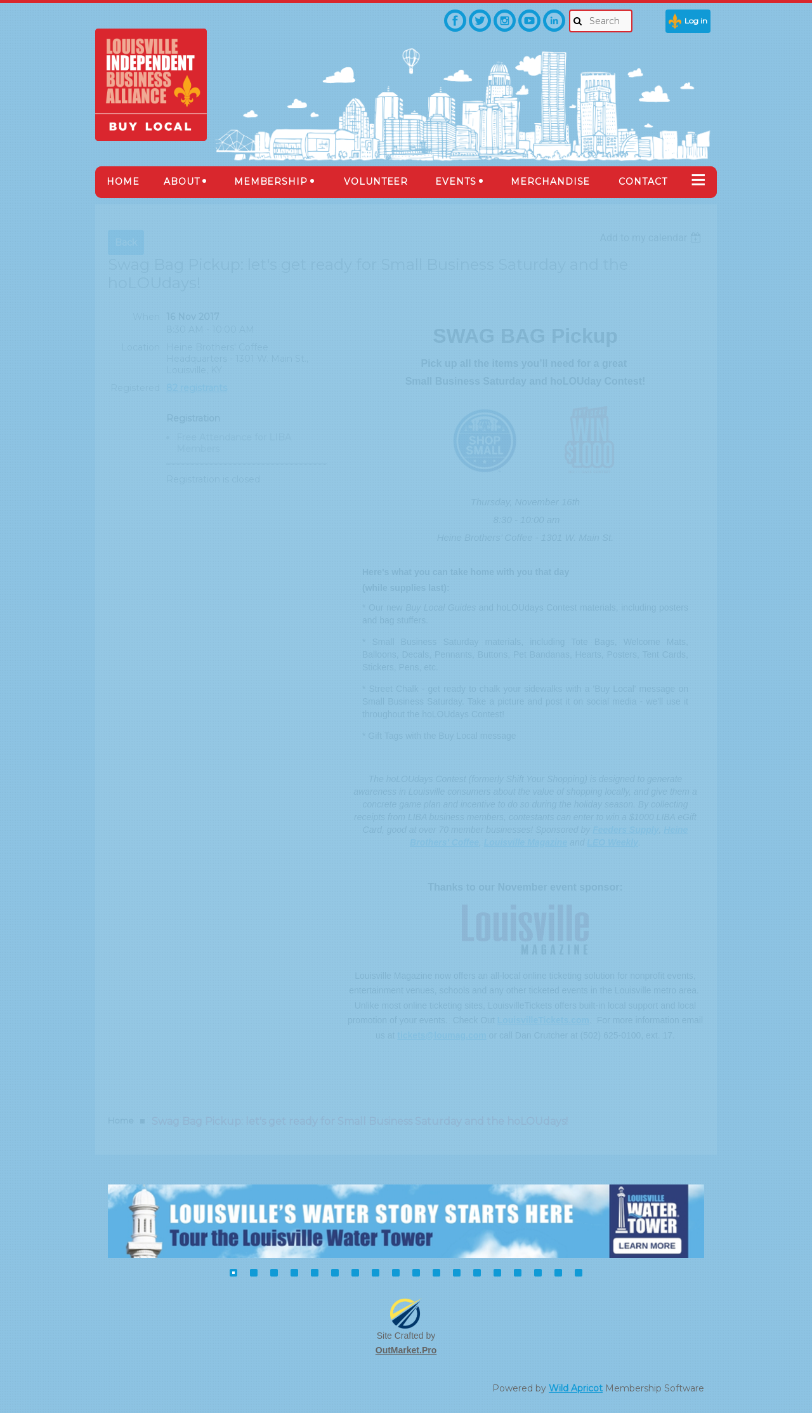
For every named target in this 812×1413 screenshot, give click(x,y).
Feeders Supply (625, 830)
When (146, 316)
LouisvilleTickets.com (543, 1020)
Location (140, 347)
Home (121, 1120)
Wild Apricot (576, 1388)
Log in (695, 20)
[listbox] (651, 238)
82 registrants (196, 388)
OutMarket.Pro (406, 1350)
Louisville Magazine (525, 842)
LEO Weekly (612, 842)
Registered (135, 388)
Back (126, 242)
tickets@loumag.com (441, 1035)
